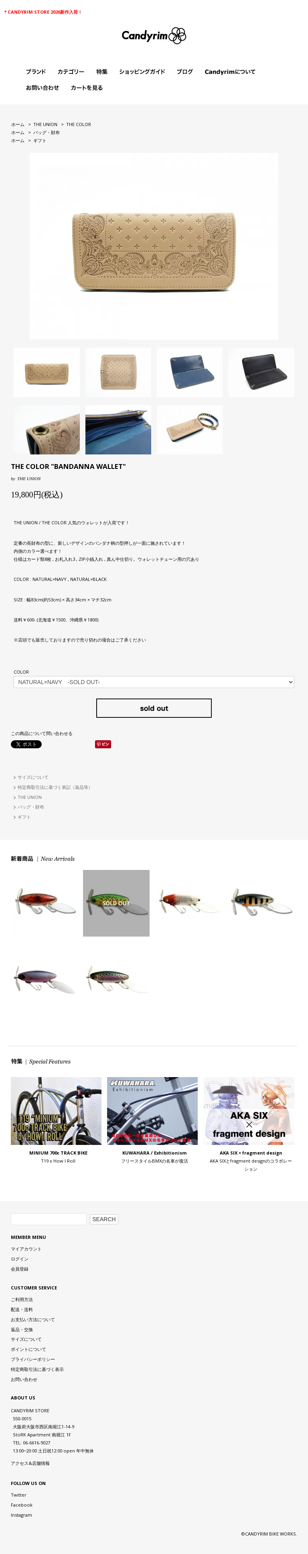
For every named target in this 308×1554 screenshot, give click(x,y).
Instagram (21, 1515)
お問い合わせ (24, 1379)
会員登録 (19, 1269)
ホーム (17, 124)
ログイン (19, 1259)
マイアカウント (26, 1249)
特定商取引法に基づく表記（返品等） (55, 787)
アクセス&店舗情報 (30, 1463)
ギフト (40, 140)
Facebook (21, 1505)
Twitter (18, 1495)
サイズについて (33, 777)
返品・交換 (22, 1329)
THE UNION (45, 124)
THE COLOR (78, 124)
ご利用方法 (22, 1299)
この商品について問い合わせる (42, 733)
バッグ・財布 (46, 132)
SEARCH (104, 1219)
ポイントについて (28, 1349)
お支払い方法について (33, 1319)
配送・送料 (22, 1309)
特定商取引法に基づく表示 (37, 1369)
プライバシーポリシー (33, 1359)
